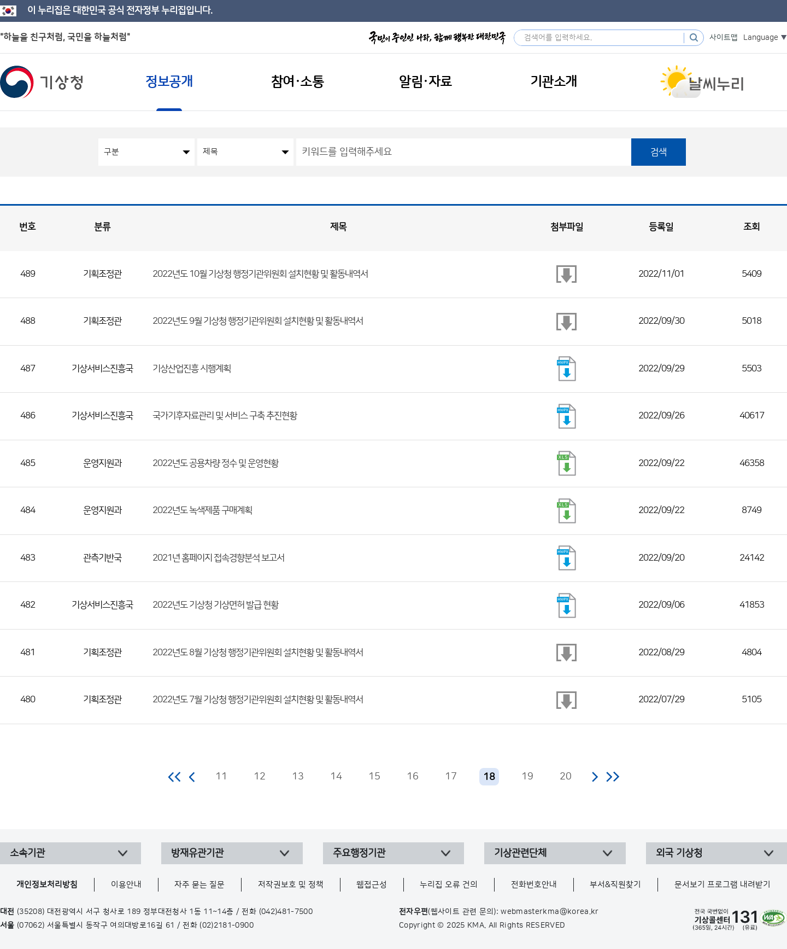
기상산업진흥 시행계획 (191, 369)
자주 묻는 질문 (199, 884)
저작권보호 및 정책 (291, 884)
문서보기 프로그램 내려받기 (722, 884)
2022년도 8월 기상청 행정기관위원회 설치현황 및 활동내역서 (257, 652)
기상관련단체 (520, 853)
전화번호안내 (534, 884)
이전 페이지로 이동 (192, 777)
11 (221, 776)
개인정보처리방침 (47, 884)
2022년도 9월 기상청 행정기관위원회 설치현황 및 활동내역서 (257, 321)
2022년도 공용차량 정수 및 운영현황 (215, 463)
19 (527, 776)
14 (336, 776)
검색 (658, 152)
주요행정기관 (359, 853)
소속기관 (27, 853)
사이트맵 (723, 37)
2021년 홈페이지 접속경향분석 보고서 (218, 558)
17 (451, 776)
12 (260, 776)
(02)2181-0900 (226, 925)
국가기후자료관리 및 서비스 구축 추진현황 (224, 416)
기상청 (41, 82)
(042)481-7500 (286, 911)
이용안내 (126, 884)
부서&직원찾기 (615, 884)
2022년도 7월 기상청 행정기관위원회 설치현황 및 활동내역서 (257, 700)
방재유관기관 (197, 853)
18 (489, 777)
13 (298, 776)
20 (566, 776)
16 (413, 776)
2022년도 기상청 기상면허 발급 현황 (215, 605)
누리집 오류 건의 (449, 884)
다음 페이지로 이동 (594, 777)
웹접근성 (371, 884)
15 (374, 776)
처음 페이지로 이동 (175, 777)
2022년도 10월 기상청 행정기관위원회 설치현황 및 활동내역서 (260, 274)
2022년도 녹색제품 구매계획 (202, 510)
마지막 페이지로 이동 (612, 777)
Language (760, 37)
